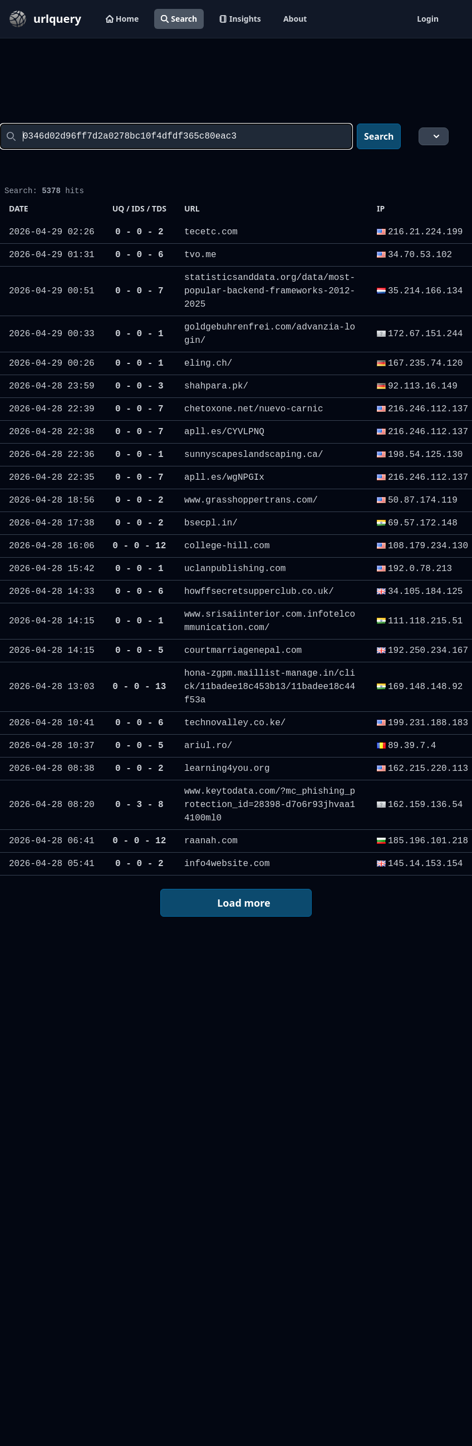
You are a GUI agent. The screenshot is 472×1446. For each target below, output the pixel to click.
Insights (240, 18)
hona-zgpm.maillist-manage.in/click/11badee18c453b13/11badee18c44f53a (269, 686)
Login (428, 18)
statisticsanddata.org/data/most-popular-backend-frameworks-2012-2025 (269, 291)
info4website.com (227, 864)
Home (122, 18)
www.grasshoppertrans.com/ (251, 500)
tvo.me (200, 255)
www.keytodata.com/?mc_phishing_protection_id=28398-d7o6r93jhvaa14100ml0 (269, 804)
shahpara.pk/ (216, 386)
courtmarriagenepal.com (243, 651)
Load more (235, 903)
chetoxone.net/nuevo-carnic (253, 409)
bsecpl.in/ (211, 523)
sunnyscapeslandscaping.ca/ (253, 455)
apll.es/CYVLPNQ (224, 432)
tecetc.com (211, 232)
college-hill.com (227, 546)
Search (179, 18)
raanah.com (211, 841)
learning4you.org (227, 769)
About (295, 18)
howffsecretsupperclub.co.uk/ (259, 592)
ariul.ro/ (208, 746)
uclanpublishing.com (235, 569)
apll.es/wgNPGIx (224, 478)
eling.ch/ (208, 363)
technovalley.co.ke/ (235, 723)
